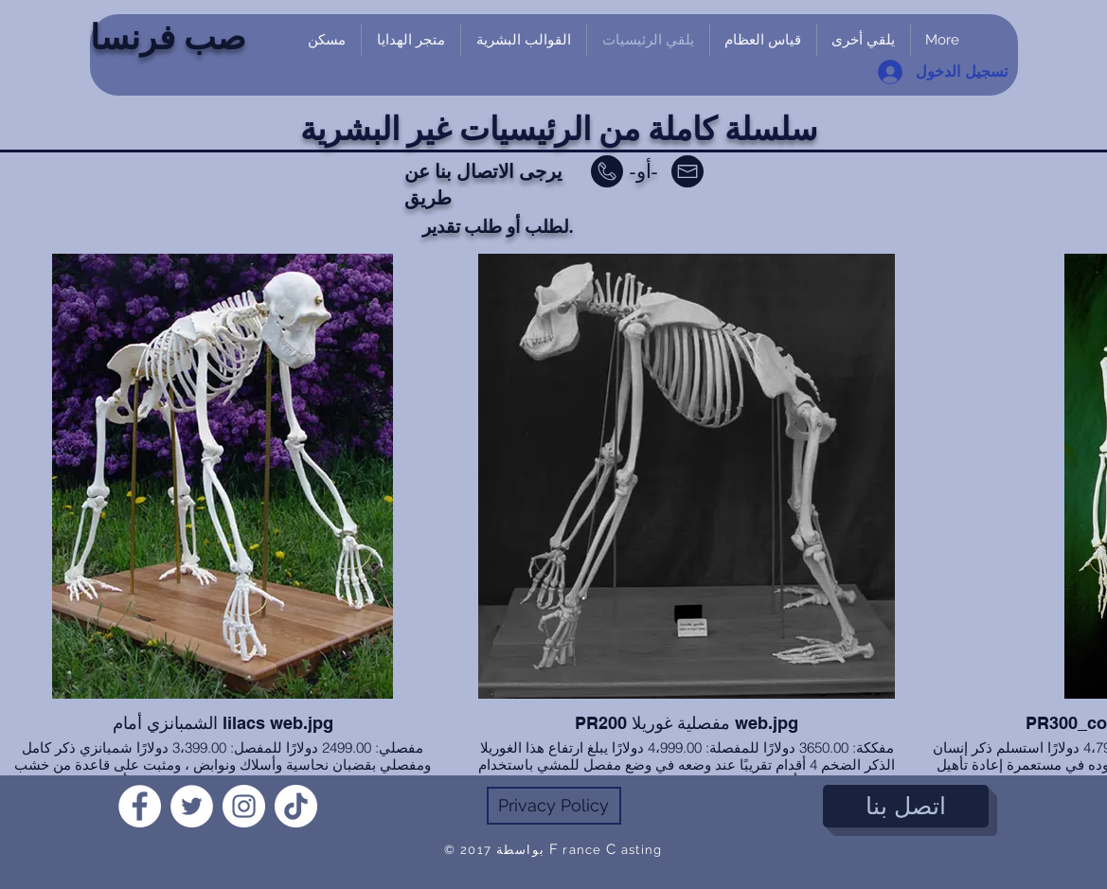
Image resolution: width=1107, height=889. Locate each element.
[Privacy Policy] (554, 806)
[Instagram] (244, 806)
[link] (994, 106)
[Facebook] (139, 806)
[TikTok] (296, 806)
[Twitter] (191, 806)
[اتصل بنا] (906, 806)
